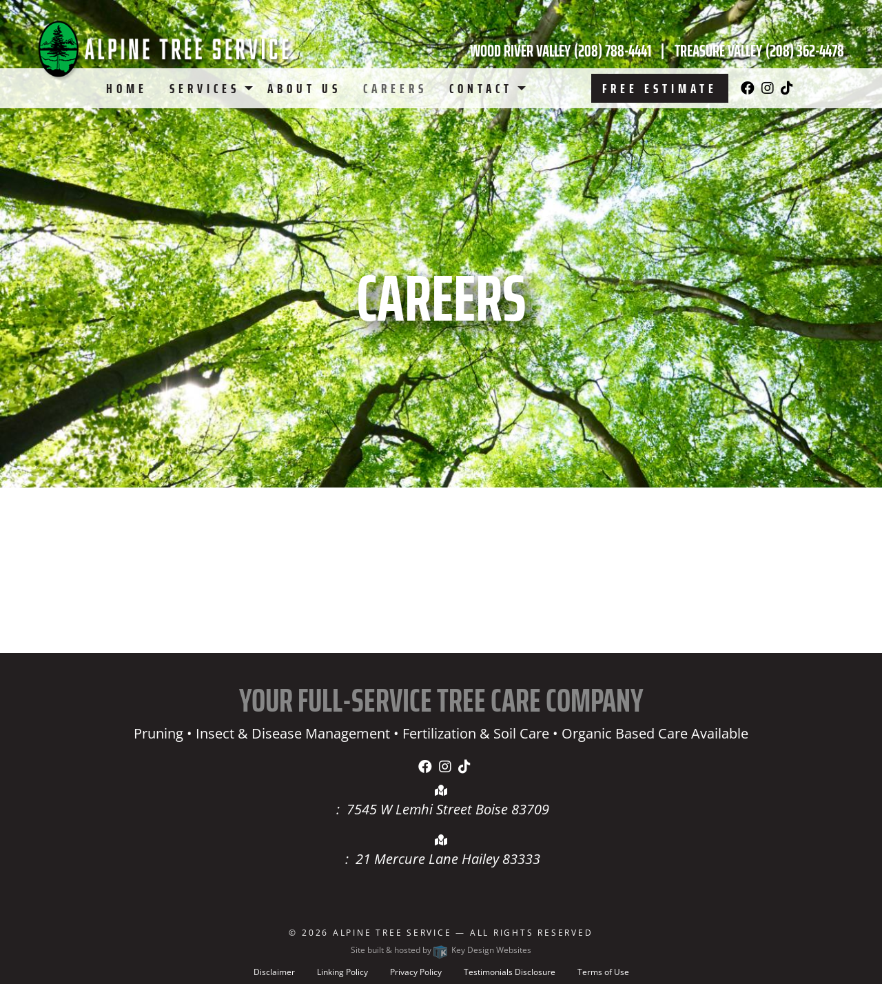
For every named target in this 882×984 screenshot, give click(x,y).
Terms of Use (603, 972)
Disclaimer (274, 972)
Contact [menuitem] (481, 88)
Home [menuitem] (126, 88)
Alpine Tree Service (392, 932)
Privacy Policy (416, 972)
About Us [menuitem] (304, 88)
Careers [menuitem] (395, 88)
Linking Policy (342, 972)
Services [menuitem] (205, 88)
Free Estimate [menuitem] (659, 88)
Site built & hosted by (441, 950)
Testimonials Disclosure (509, 972)
